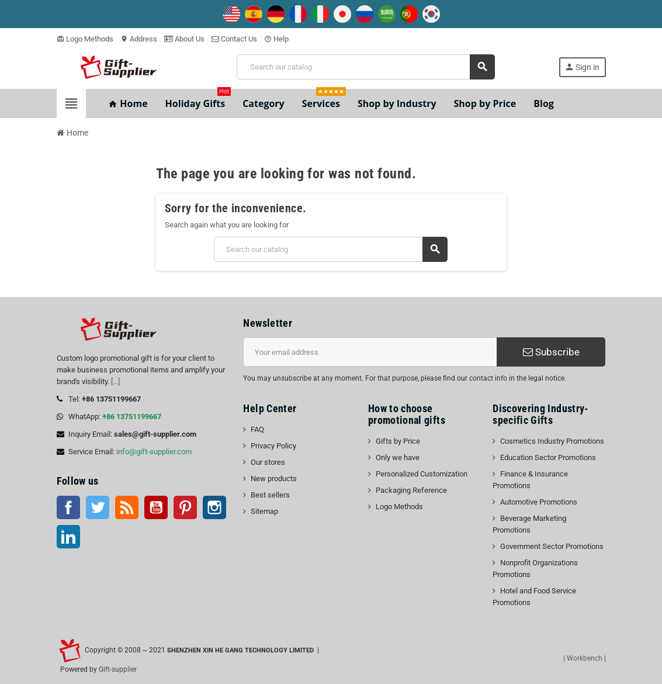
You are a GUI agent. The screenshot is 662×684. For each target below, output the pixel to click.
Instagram (214, 507)
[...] (115, 381)
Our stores (268, 462)
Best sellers (270, 494)
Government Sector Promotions (552, 546)
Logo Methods (85, 38)
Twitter (97, 507)
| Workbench (582, 658)
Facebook (68, 507)
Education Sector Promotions (548, 457)
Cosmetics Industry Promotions (552, 441)
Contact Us (234, 38)
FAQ (257, 429)
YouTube (156, 507)
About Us (184, 38)
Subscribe (551, 352)
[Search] (365, 67)
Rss (126, 507)
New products (274, 478)
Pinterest (185, 507)
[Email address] (370, 352)
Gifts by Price (398, 441)
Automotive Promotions (538, 502)
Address (138, 38)
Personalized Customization (421, 473)
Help (276, 38)
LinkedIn (68, 536)
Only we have (398, 457)
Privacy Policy (273, 445)
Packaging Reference (411, 490)
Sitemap (264, 511)
